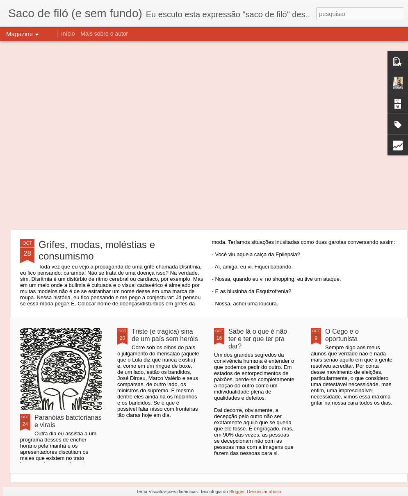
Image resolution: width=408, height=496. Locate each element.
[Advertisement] (86, 135)
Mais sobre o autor (104, 33)
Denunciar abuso (264, 491)
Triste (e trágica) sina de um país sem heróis (165, 335)
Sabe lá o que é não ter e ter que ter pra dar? (257, 339)
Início (68, 33)
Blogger (236, 491)
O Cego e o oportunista (342, 335)
